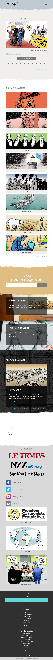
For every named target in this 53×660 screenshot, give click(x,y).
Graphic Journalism (26, 635)
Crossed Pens (26, 639)
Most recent (27, 616)
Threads (27, 651)
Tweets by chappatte (26, 588)
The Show (26, 626)
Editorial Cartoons (26, 614)
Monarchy (32, 53)
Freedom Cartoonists (26, 637)
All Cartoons (27, 618)
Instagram (27, 645)
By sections (27, 620)
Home (26, 612)
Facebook (27, 649)
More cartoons (42, 69)
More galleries (42, 256)
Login (26, 600)
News (26, 624)
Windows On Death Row (26, 641)
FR (24, 596)
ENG (28, 596)
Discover (11, 310)
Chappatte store (26, 633)
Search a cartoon (27, 622)
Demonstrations (9, 54)
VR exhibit (26, 628)
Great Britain (17, 53)
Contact (26, 604)
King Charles (27, 53)
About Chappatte (26, 608)
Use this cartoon (26, 58)
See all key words (41, 288)
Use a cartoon (26, 606)
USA (13, 53)
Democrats (37, 53)
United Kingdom (17, 54)
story (15, 402)
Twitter (27, 647)
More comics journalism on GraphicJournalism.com (30, 409)
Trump (22, 53)
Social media (26, 643)
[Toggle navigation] (46, 3)
